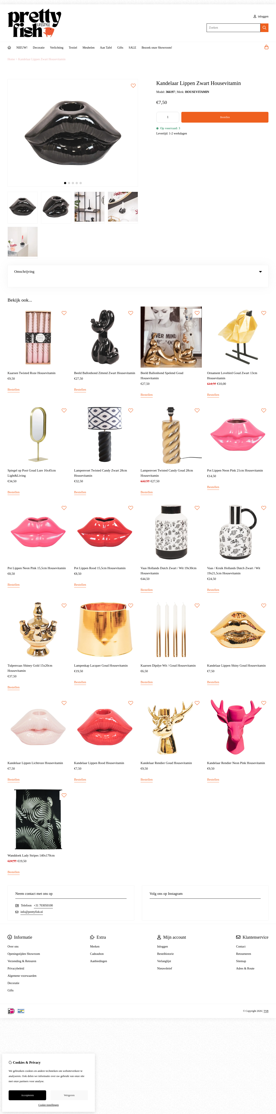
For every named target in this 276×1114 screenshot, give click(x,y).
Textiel (73, 47)
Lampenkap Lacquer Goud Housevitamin (101, 656)
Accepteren (27, 1095)
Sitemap (241, 952)
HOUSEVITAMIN (197, 92)
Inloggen (162, 937)
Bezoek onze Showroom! (157, 47)
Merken (95, 937)
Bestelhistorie (165, 945)
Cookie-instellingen (48, 1104)
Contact (241, 937)
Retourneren (243, 945)
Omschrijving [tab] (138, 272)
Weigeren (69, 1095)
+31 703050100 (43, 896)
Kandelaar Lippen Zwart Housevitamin (42, 59)
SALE (132, 47)
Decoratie (38, 47)
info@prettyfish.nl (31, 903)
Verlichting (56, 47)
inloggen (261, 16)
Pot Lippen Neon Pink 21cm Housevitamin (235, 461)
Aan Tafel (106, 47)
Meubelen (89, 47)
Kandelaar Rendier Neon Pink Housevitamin (236, 754)
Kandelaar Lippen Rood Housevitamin (99, 754)
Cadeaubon (97, 945)
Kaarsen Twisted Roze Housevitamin (31, 364)
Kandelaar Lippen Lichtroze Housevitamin (35, 754)
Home (11, 59)
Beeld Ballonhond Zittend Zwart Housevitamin (104, 364)
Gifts (120, 47)
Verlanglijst (164, 952)
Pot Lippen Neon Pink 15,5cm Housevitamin (37, 559)
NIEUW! (21, 47)
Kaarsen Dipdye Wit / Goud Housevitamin (168, 656)
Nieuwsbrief (164, 959)
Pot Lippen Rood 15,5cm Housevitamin (100, 559)
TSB (266, 1002)
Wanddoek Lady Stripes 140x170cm (31, 846)
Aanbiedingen (98, 952)
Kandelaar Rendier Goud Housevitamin (166, 754)
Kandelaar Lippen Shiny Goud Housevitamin (236, 656)
